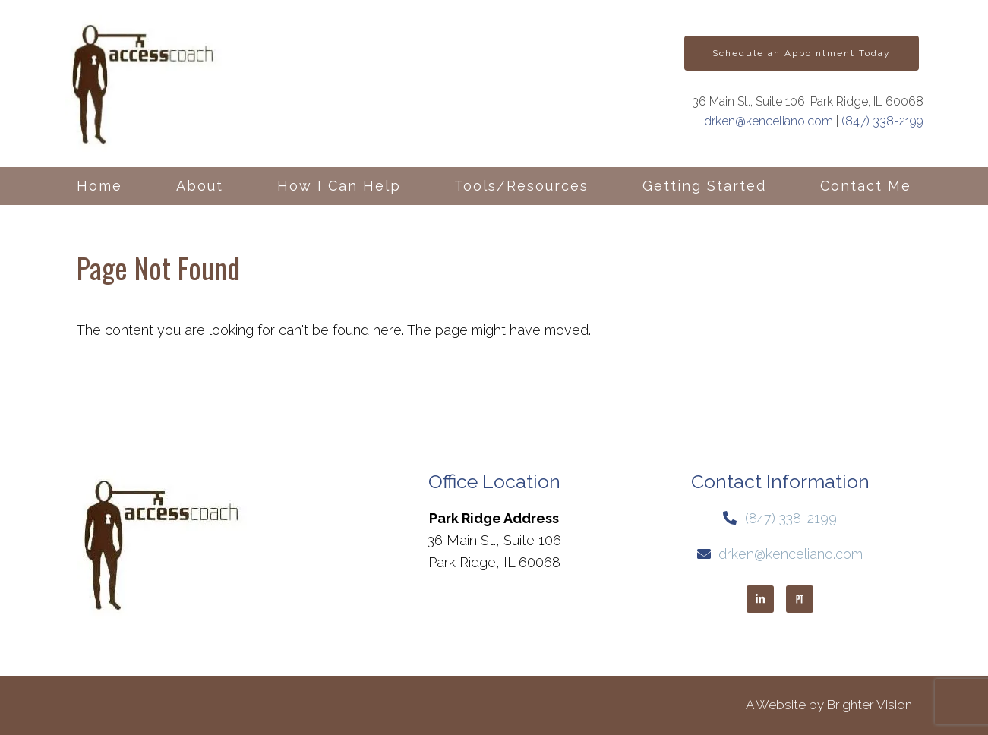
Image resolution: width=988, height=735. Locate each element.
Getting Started (704, 186)
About (199, 186)
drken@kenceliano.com (768, 121)
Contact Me (865, 186)
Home (99, 186)
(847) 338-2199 (882, 121)
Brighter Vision (869, 704)
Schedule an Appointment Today (801, 53)
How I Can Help (339, 186)
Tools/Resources (521, 186)
